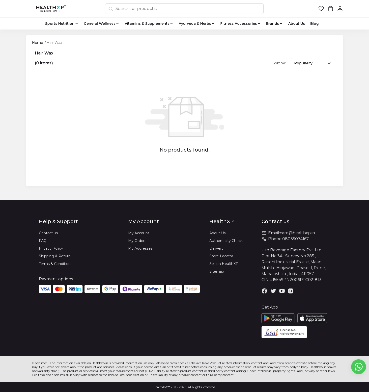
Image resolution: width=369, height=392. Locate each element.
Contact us (48, 233)
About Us (217, 233)
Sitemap (216, 271)
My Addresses (140, 248)
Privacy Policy (51, 248)
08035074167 (295, 238)
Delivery (216, 248)
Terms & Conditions (55, 263)
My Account (138, 233)
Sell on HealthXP (223, 263)
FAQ (43, 240)
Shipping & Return (55, 256)
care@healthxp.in (297, 233)
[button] (321, 9)
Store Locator (221, 256)
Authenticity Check (226, 240)
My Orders (137, 240)
